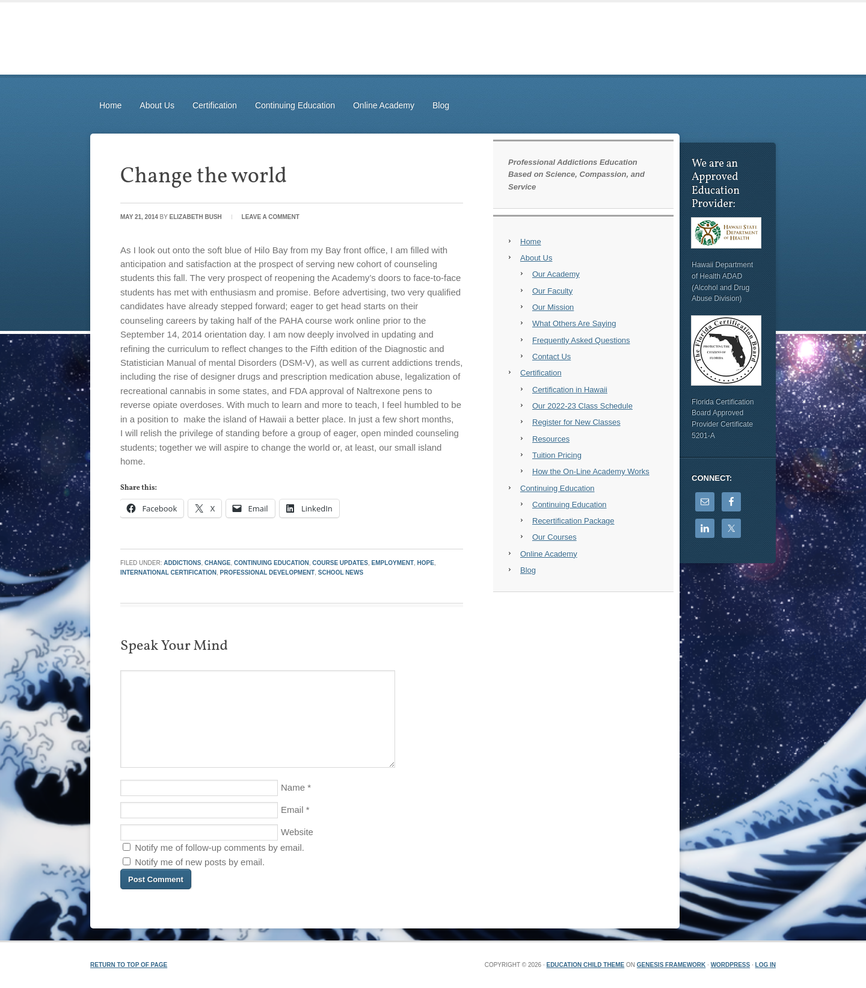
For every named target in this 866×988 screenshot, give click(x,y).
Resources (551, 438)
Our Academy (556, 274)
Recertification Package (573, 520)
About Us (157, 105)
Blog (440, 105)
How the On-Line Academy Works (591, 471)
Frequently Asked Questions (581, 340)
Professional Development (267, 572)
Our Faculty (552, 290)
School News (340, 572)
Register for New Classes (576, 422)
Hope (425, 563)
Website (297, 832)
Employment (392, 563)
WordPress (731, 965)
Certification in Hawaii (569, 389)
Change (217, 563)
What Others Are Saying (574, 323)
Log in (765, 965)
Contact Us (551, 356)
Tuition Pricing (557, 455)
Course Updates (340, 563)
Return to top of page (128, 965)
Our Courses (554, 537)
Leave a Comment (270, 217)
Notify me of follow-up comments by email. (219, 847)
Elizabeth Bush (196, 217)
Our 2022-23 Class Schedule (582, 405)
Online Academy (383, 105)
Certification (214, 105)
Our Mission (553, 307)
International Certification (168, 572)
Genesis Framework (671, 965)
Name (293, 787)
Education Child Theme (585, 965)
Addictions (182, 563)
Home (110, 105)
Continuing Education (295, 105)
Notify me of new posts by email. (200, 862)
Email (292, 809)
